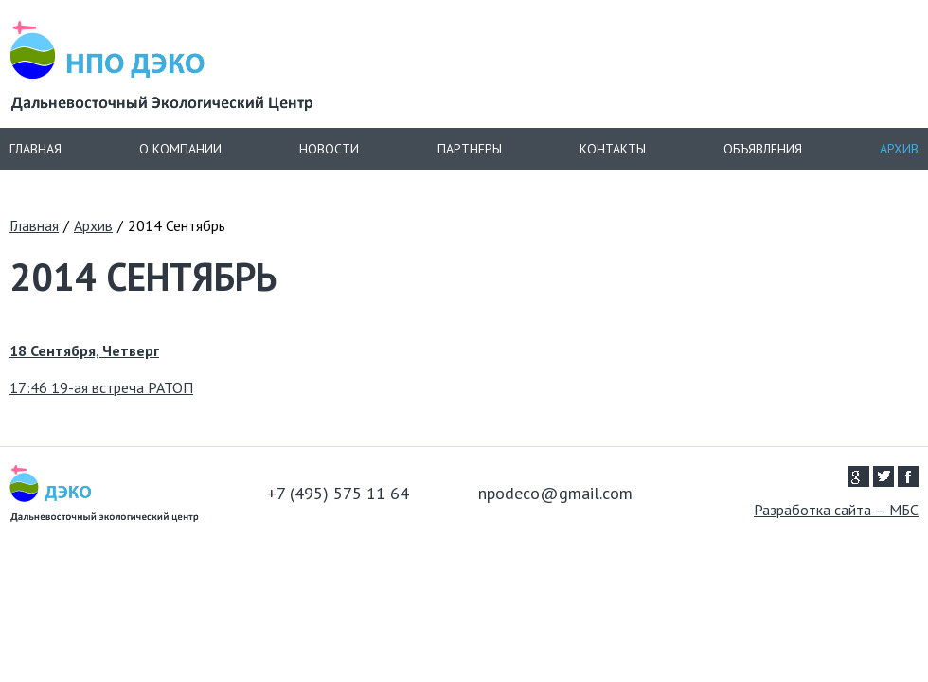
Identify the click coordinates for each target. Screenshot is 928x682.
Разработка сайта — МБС (836, 510)
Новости (329, 148)
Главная (35, 148)
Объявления (762, 148)
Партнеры (469, 148)
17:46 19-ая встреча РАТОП (101, 387)
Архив (899, 148)
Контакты (613, 148)
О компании (180, 148)
